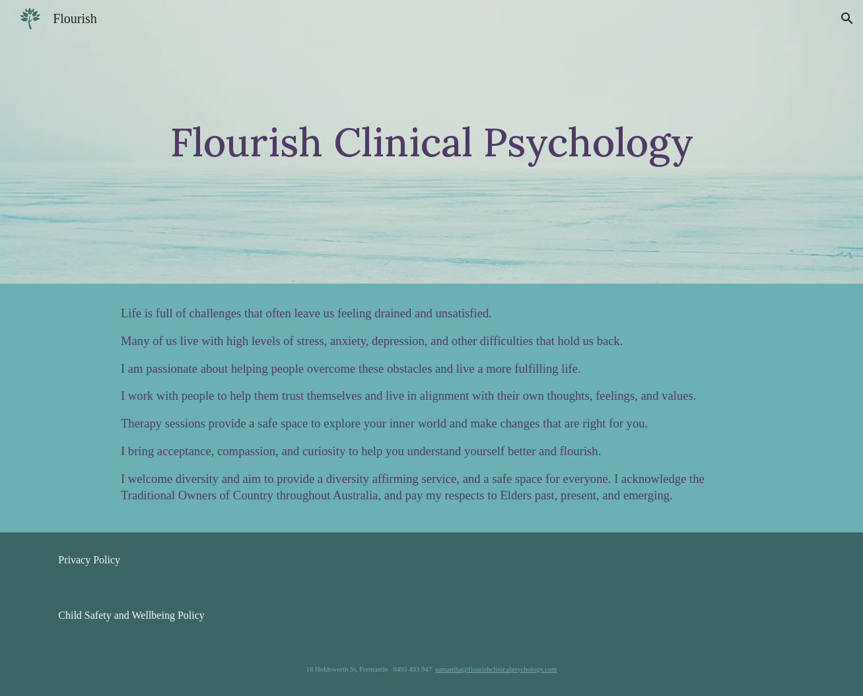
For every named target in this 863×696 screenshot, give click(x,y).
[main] (431, 142)
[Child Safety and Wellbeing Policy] (131, 615)
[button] (847, 18)
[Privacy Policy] (89, 560)
